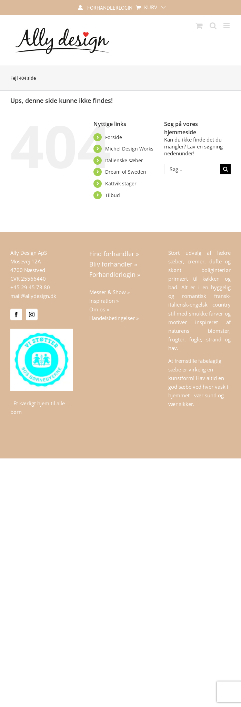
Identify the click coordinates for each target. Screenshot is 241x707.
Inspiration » (104, 300)
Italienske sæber (124, 160)
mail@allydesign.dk (33, 295)
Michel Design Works (129, 148)
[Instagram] (32, 314)
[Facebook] (16, 314)
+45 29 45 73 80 (30, 287)
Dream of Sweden (125, 171)
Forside (113, 137)
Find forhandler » (114, 254)
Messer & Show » (109, 292)
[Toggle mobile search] (213, 25)
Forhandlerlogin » (114, 274)
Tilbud (112, 195)
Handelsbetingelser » (114, 317)
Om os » (99, 309)
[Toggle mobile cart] (199, 25)
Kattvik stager (121, 183)
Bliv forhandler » (113, 264)
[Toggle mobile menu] (227, 25)
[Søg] (225, 169)
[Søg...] (192, 169)
